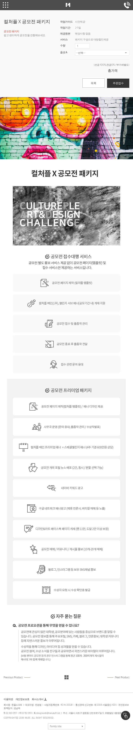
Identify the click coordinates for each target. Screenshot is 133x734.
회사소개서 (39, 699)
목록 (93, 83)
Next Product (122, 677)
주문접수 (118, 83)
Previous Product (13, 677)
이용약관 (8, 699)
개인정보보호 (22, 699)
